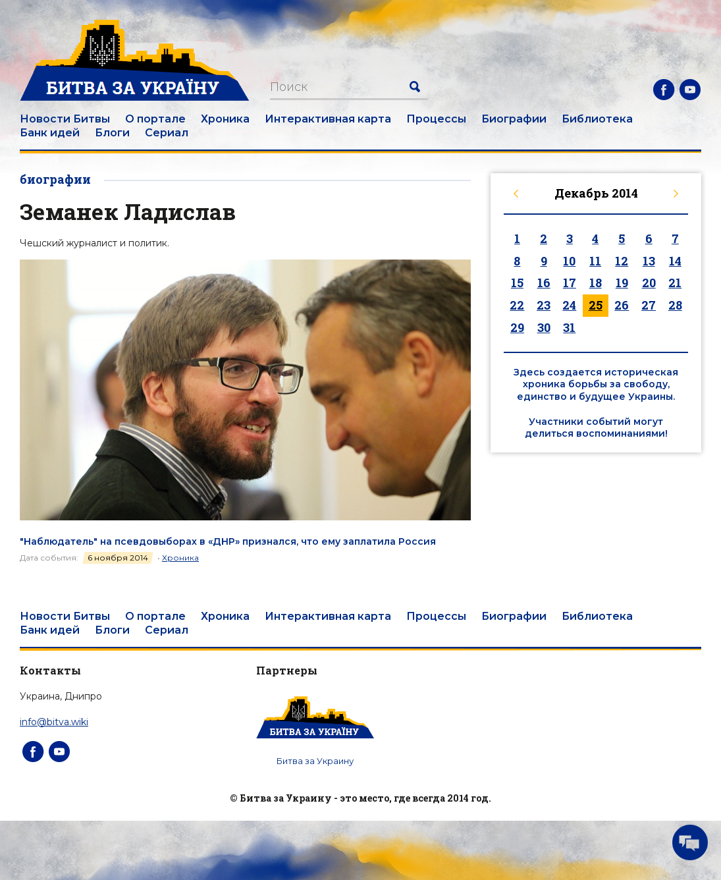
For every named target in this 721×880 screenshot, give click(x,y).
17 (569, 282)
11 (595, 261)
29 (517, 327)
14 (675, 261)
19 (622, 282)
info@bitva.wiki (54, 722)
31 (569, 327)
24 (569, 305)
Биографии (514, 119)
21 (674, 282)
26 (621, 305)
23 (543, 305)
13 (649, 261)
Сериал (166, 132)
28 (675, 305)
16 (543, 282)
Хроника (225, 119)
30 (543, 327)
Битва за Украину (315, 761)
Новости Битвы (65, 119)
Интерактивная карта (328, 119)
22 (517, 305)
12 (621, 261)
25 (595, 305)
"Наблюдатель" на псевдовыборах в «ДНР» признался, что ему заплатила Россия (228, 541)
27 (648, 305)
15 (517, 282)
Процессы (436, 119)
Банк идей (50, 132)
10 (569, 261)
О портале (155, 119)
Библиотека (597, 119)
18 (595, 282)
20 (649, 282)
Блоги (112, 132)
